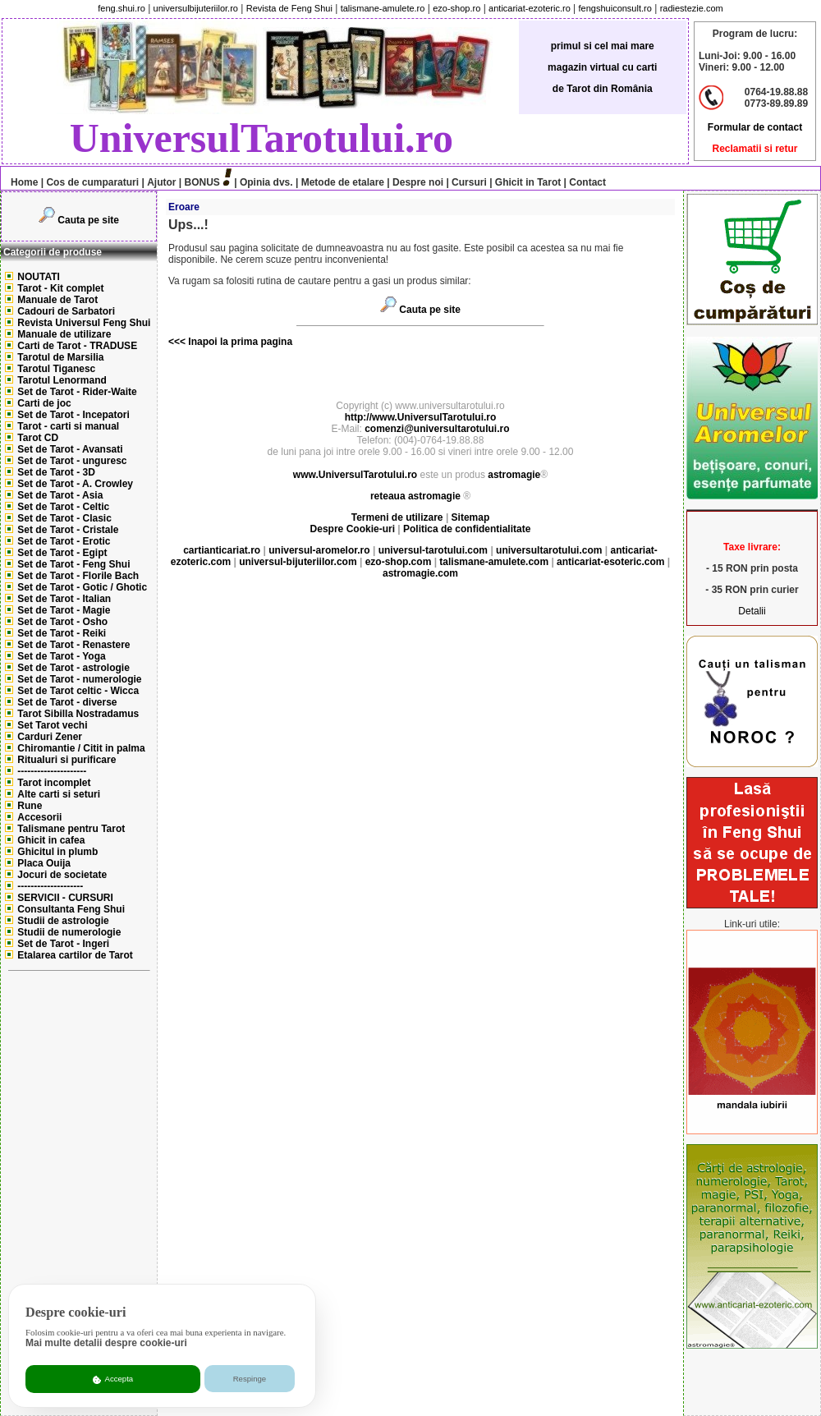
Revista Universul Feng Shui (83, 323)
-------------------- (50, 886)
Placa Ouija (44, 863)
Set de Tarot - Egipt (62, 553)
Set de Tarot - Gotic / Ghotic (82, 587)
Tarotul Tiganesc (56, 369)
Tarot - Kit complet (60, 288)
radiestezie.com (691, 8)
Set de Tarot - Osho (62, 622)
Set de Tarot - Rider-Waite (76, 392)
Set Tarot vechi (52, 725)
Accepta (113, 1379)
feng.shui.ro (121, 8)
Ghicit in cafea (51, 840)
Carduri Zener (49, 736)
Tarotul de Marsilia (60, 357)
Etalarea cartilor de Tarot (75, 955)
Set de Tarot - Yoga (61, 656)
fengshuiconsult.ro (615, 8)
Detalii (751, 611)
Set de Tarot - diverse (67, 702)
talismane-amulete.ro (383, 8)
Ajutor (161, 182)
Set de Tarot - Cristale (67, 530)
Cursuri (469, 182)
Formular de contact (755, 127)
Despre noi (417, 182)
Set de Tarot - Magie (63, 610)
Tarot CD (37, 438)
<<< (177, 341)
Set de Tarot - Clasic (64, 518)
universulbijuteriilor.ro (196, 8)
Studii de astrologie (62, 920)
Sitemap (471, 517)
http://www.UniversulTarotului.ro (421, 417)
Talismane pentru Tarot (71, 828)
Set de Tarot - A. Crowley (75, 484)
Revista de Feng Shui (289, 8)
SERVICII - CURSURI (64, 897)
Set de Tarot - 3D (55, 472)
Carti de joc (44, 403)
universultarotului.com (549, 550)
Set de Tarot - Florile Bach (78, 576)
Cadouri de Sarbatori (66, 311)
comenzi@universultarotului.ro (437, 428)
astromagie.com (420, 573)
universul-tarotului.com (433, 550)
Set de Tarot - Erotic (63, 541)
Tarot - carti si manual (68, 426)
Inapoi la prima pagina (239, 341)
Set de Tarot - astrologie (73, 668)
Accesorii (39, 817)
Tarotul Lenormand (61, 380)
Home (20, 182)
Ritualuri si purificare (66, 759)
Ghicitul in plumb (57, 851)
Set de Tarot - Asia (60, 495)
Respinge (250, 1378)
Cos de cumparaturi (92, 182)
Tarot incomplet (53, 782)
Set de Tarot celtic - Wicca (78, 691)
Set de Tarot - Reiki (61, 633)
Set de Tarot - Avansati (69, 449)
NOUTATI (38, 277)
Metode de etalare (342, 182)
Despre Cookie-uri (352, 529)
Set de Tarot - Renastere (73, 645)
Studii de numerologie (69, 932)
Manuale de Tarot (57, 300)
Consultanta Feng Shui (71, 909)
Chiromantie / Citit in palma (80, 748)
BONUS (202, 182)
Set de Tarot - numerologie (79, 679)
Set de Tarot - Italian (64, 599)
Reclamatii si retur (754, 148)
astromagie (514, 474)
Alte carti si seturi (58, 794)
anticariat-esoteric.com (610, 562)
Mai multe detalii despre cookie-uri (106, 1343)
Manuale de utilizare (64, 334)
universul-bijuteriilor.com (297, 562)
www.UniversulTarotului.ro (355, 474)
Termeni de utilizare (398, 517)
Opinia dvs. (266, 182)
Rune (29, 805)
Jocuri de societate (62, 874)
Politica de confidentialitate (466, 529)
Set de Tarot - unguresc (71, 461)
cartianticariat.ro (221, 550)
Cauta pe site (88, 220)
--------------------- (51, 771)
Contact (586, 182)
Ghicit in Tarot (527, 182)
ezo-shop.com (398, 562)
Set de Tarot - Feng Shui (73, 564)
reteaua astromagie (415, 496)
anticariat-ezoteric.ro (529, 8)
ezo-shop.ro (456, 8)
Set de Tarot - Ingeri (63, 943)
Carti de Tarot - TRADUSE (77, 346)
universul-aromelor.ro (318, 550)
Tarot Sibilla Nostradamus (78, 713)
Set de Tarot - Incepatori (73, 415)
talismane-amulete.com (493, 562)
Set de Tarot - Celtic (63, 507)
